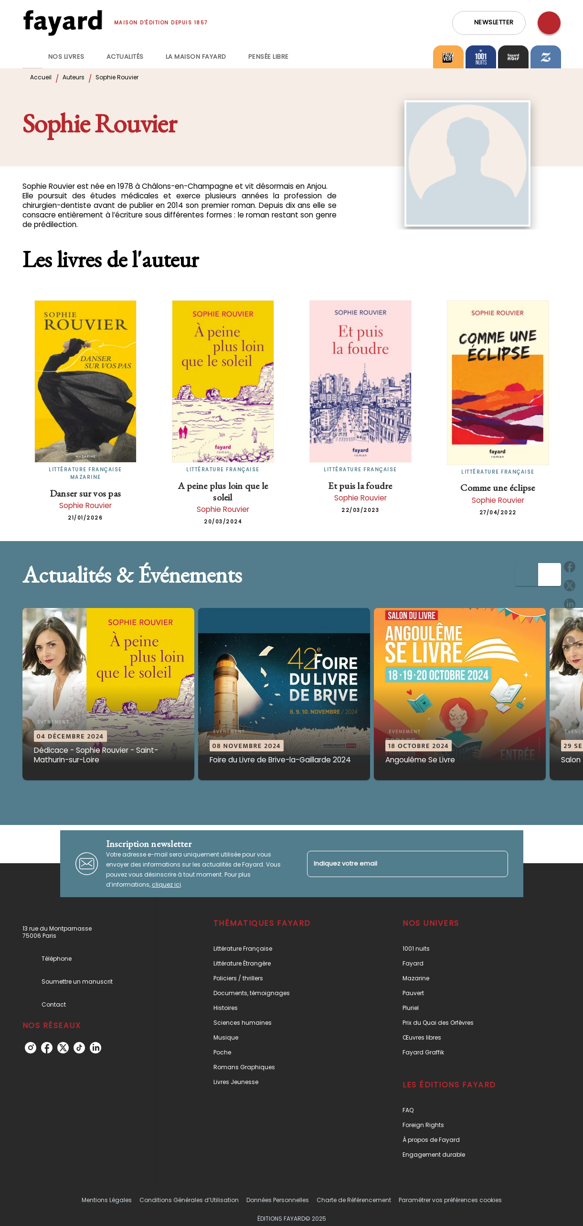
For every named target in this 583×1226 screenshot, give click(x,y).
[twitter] (63, 1048)
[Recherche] (549, 23)
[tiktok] (79, 1048)
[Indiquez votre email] (395, 864)
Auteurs (74, 77)
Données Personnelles (277, 1200)
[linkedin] (95, 1048)
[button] (489, 23)
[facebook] (47, 1048)
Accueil (41, 77)
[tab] (32, 56)
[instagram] (30, 1048)
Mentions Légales (107, 1200)
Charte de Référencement (354, 1200)
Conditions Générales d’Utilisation (189, 1200)
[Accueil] (62, 22)
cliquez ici (166, 884)
